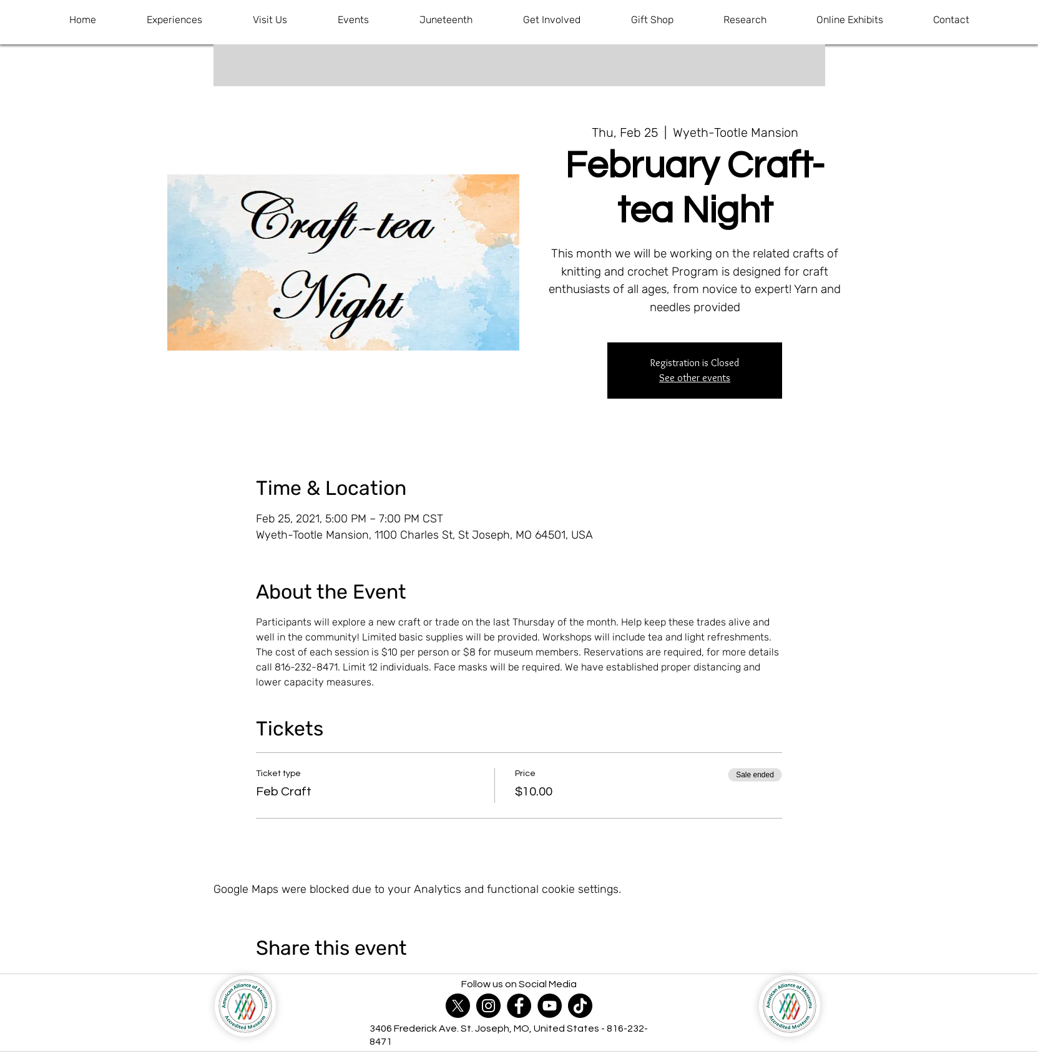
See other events (694, 378)
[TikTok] (580, 1006)
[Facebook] (519, 1006)
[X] (458, 1006)
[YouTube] (549, 1006)
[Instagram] (488, 1006)
